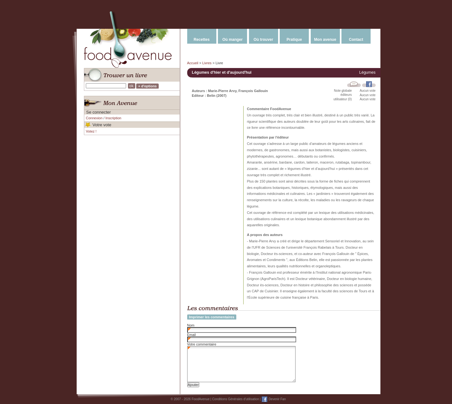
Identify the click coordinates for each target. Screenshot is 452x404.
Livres (207, 63)
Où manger (232, 39)
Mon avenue (325, 39)
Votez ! (91, 131)
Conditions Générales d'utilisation (235, 399)
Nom (190, 325)
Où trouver (263, 39)
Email (191, 335)
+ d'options (147, 86)
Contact (356, 39)
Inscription (113, 118)
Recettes (201, 39)
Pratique (294, 39)
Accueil (192, 63)
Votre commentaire (201, 344)
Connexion (94, 118)
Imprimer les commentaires (211, 317)
